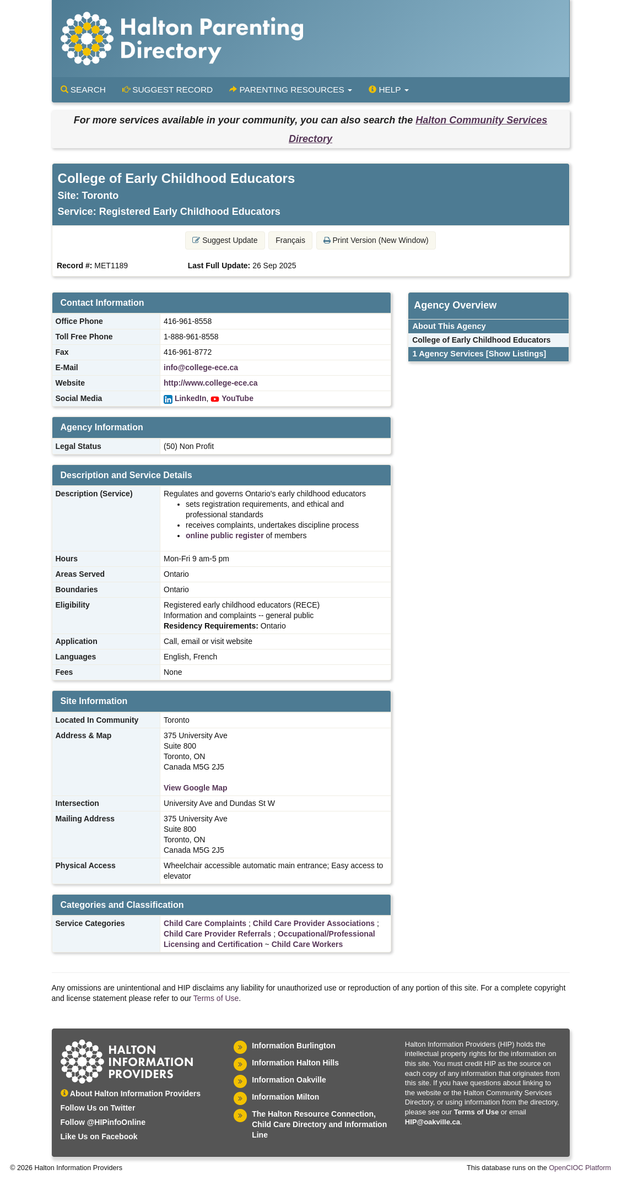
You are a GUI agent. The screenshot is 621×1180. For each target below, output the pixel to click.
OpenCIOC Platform (580, 1168)
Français (290, 240)
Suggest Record (167, 89)
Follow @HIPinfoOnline (103, 1122)
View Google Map (196, 787)
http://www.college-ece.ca (211, 382)
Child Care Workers (307, 944)
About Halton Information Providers (131, 1093)
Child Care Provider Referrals (217, 933)
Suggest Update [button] (224, 240)
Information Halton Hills (295, 1062)
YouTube (237, 398)
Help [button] (388, 89)
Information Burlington (294, 1045)
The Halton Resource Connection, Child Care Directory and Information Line (319, 1124)
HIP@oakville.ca (432, 1122)
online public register (225, 535)
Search (83, 89)
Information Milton (285, 1096)
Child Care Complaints (205, 923)
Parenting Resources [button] (290, 89)
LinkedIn (191, 398)
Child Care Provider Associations (314, 923)
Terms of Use (216, 998)
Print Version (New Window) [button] (376, 240)
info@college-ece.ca (201, 367)
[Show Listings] (516, 353)
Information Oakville (289, 1079)
